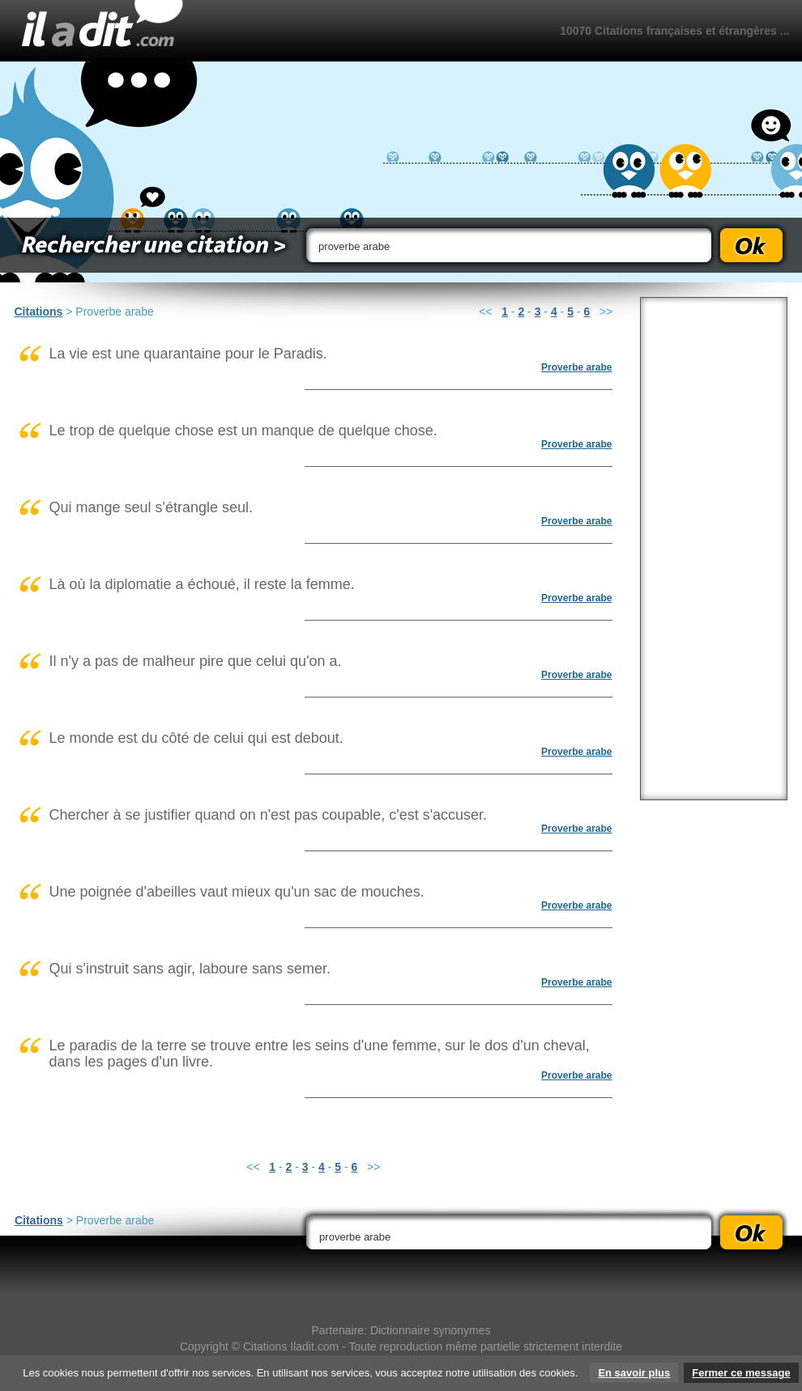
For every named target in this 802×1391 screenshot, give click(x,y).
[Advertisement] (714, 548)
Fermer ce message (741, 1373)
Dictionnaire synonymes (430, 1330)
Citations (39, 311)
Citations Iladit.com (291, 1346)
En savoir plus (634, 1373)
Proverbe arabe (576, 367)
